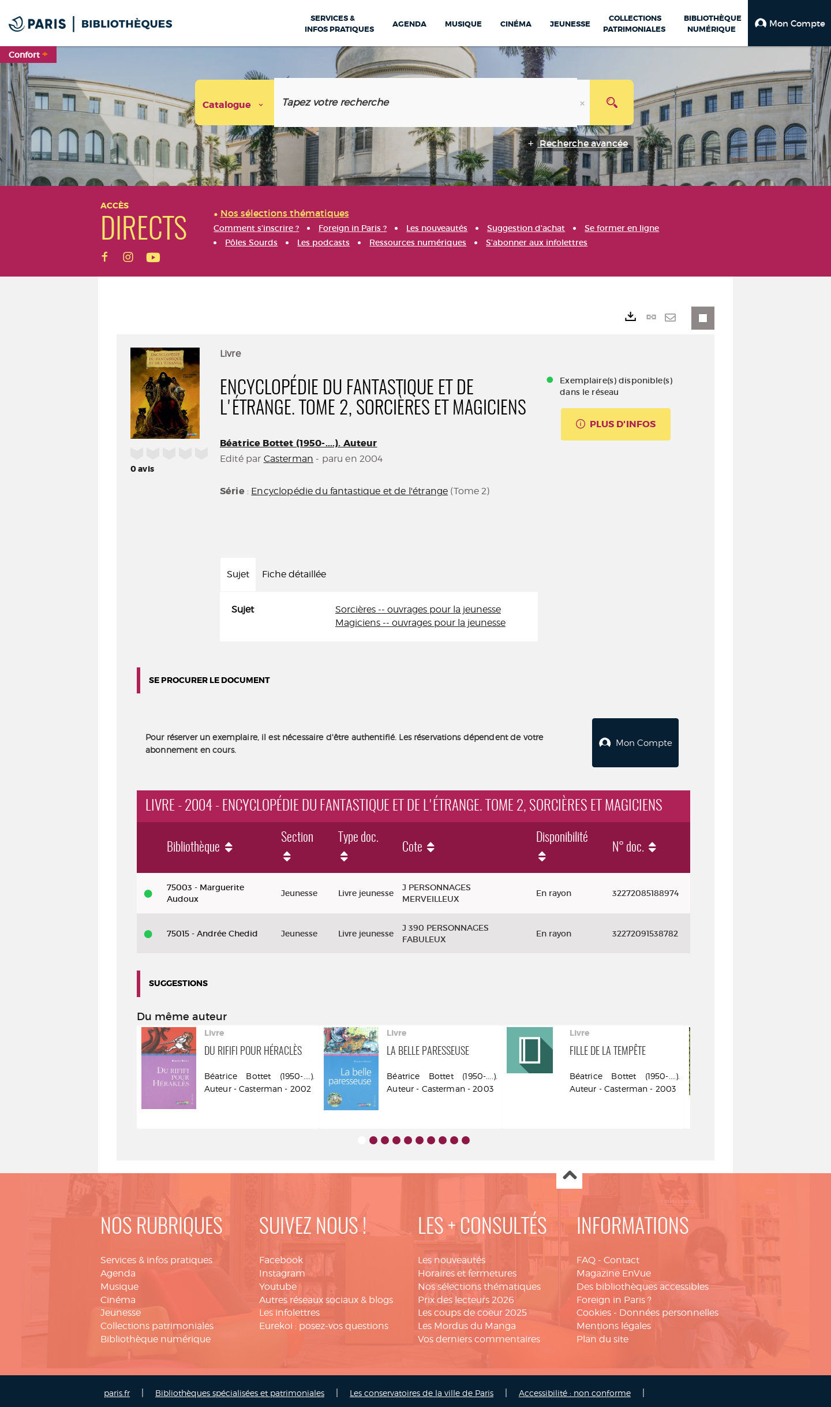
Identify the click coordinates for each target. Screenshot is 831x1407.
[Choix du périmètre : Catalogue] (235, 102)
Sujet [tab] (238, 574)
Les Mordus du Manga (467, 1321)
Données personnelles (668, 1307)
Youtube (278, 1282)
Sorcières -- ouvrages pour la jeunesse (418, 609)
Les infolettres (289, 1307)
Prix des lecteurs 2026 (466, 1295)
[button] (789, 23)
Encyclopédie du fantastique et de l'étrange (349, 491)
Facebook (281, 1255)
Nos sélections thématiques (479, 1282)
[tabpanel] (378, 616)
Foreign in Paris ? (614, 1295)
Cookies (594, 1307)
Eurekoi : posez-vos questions (323, 1321)
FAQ (586, 1255)
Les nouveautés (451, 1255)
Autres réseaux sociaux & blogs (326, 1295)
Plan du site (602, 1334)
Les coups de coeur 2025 (472, 1307)
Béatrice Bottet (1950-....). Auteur (298, 443)
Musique (119, 1282)
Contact (621, 1255)
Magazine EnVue (614, 1268)
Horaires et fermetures (467, 1268)
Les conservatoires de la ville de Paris (421, 1388)
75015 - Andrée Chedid (212, 929)
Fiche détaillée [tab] (294, 574)
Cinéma (118, 1295)
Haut (569, 1171)
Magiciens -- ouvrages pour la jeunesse (420, 622)
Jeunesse (120, 1307)
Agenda (118, 1268)
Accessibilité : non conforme (575, 1388)
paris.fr (117, 1388)
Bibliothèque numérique (155, 1334)
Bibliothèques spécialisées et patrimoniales (239, 1388)
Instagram (282, 1268)
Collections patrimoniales (157, 1321)
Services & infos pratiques (156, 1255)
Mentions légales (614, 1321)
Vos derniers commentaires (479, 1334)
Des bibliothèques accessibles (643, 1282)
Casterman (288, 458)
